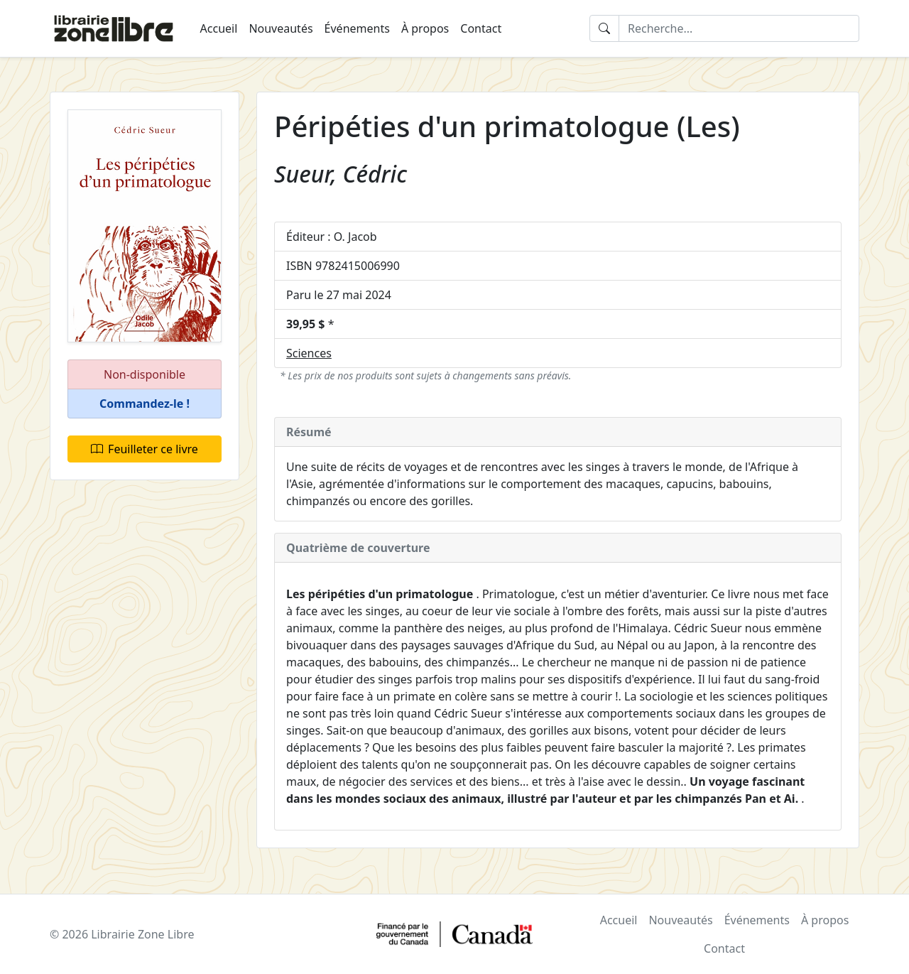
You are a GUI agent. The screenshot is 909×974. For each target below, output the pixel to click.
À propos (425, 28)
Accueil (219, 28)
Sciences (309, 353)
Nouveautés (280, 28)
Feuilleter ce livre (144, 449)
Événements (357, 28)
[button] (144, 403)
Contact (480, 28)
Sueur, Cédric (340, 173)
